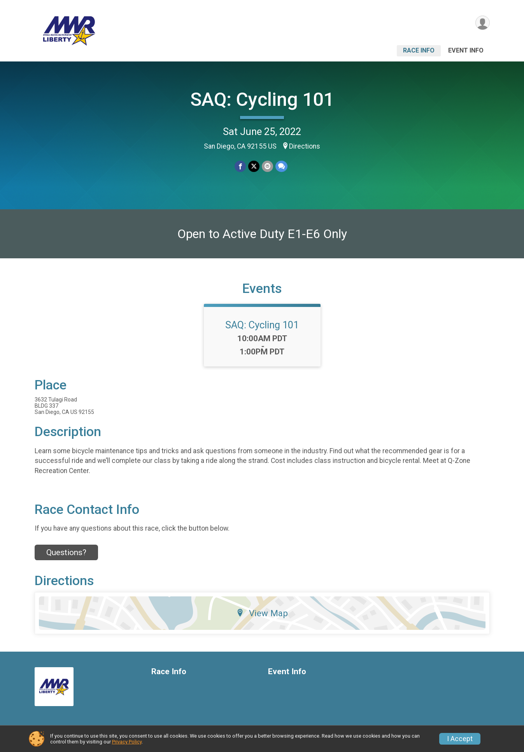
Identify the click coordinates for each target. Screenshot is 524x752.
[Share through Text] (281, 166)
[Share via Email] (267, 166)
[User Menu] (482, 23)
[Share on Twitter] (253, 166)
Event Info (466, 50)
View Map (262, 613)
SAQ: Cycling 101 (262, 99)
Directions (304, 146)
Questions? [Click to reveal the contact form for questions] (66, 552)
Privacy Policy (127, 742)
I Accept (460, 739)
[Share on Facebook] (240, 166)
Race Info (419, 50)
